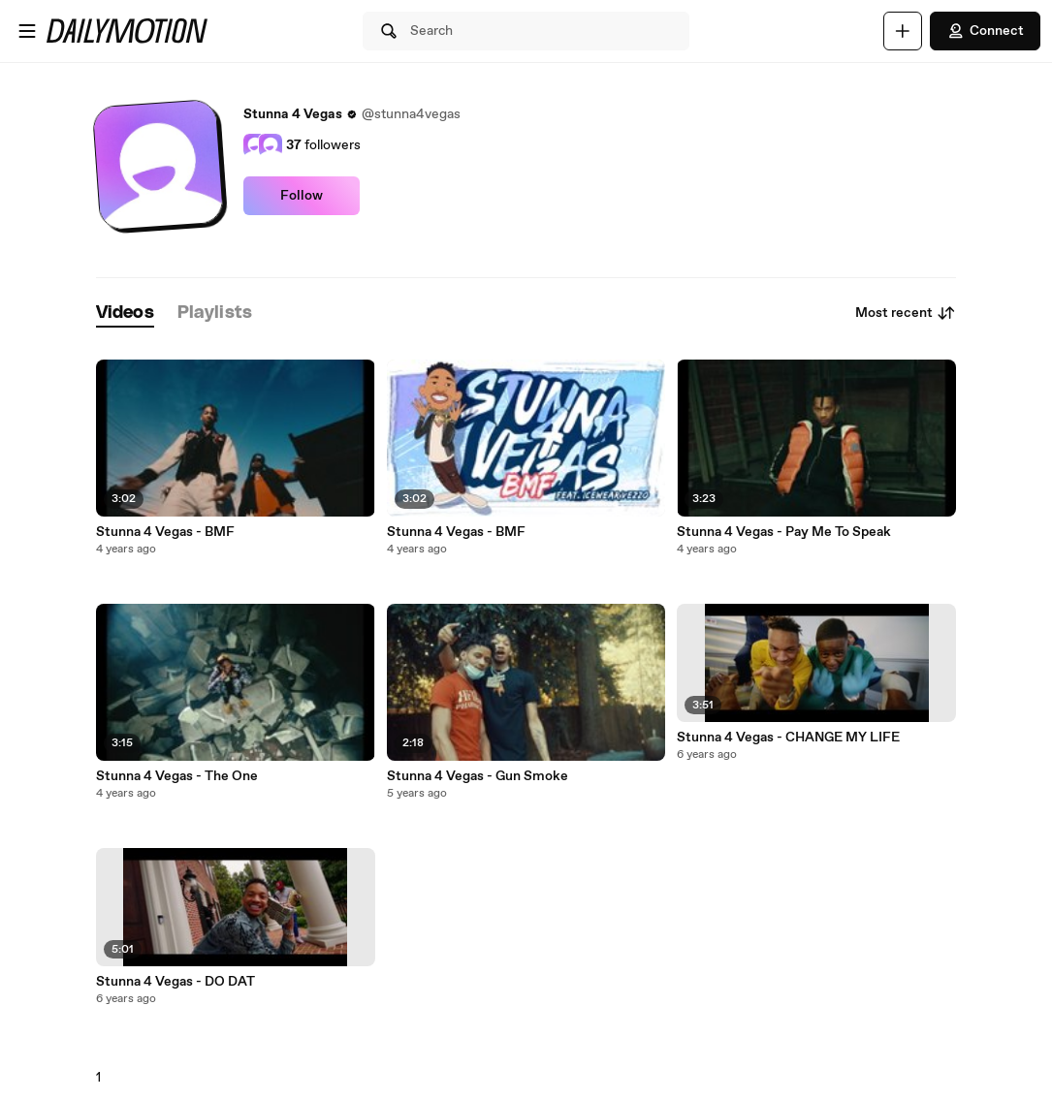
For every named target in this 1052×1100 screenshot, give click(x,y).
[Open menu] (27, 31)
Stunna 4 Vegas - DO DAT (175, 982)
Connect (985, 31)
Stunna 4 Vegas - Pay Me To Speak (784, 532)
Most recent (905, 313)
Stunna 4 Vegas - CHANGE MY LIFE (788, 737)
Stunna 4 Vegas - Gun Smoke (477, 776)
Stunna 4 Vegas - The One (177, 776)
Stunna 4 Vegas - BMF (165, 532)
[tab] (125, 313)
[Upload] (902, 31)
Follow (301, 195)
